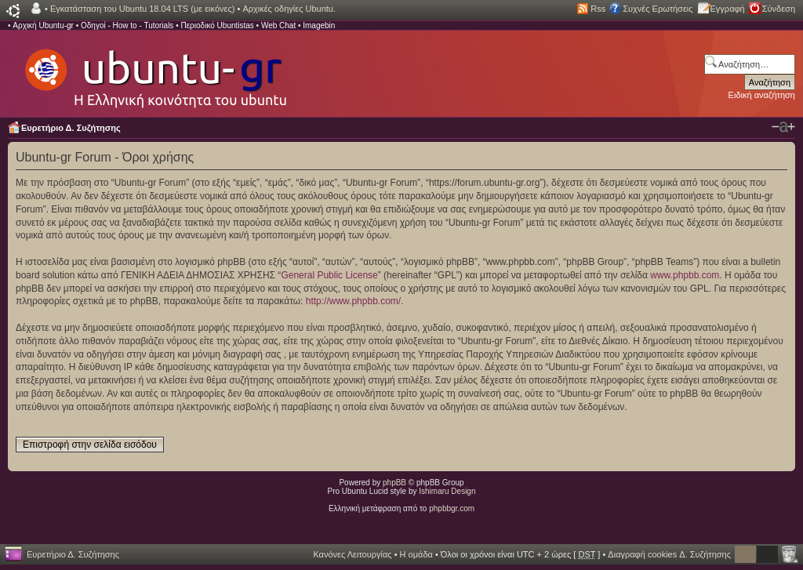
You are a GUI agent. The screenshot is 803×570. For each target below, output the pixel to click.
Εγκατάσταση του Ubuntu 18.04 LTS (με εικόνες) (142, 8)
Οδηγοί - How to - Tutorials (127, 25)
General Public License (329, 275)
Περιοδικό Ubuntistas (216, 25)
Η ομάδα (416, 554)
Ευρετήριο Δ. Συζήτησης (71, 128)
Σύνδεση (778, 8)
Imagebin (319, 25)
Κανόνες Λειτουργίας (352, 554)
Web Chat (278, 25)
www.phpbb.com (684, 275)
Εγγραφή (727, 8)
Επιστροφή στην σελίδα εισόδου (90, 444)
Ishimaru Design (447, 491)
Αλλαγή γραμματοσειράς (783, 127)
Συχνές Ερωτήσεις (657, 8)
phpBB (394, 482)
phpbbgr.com (451, 508)
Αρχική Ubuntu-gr (43, 25)
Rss (597, 8)
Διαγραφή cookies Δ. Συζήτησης (669, 554)
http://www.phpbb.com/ (353, 301)
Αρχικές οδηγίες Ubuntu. (289, 8)
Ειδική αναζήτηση (762, 95)
